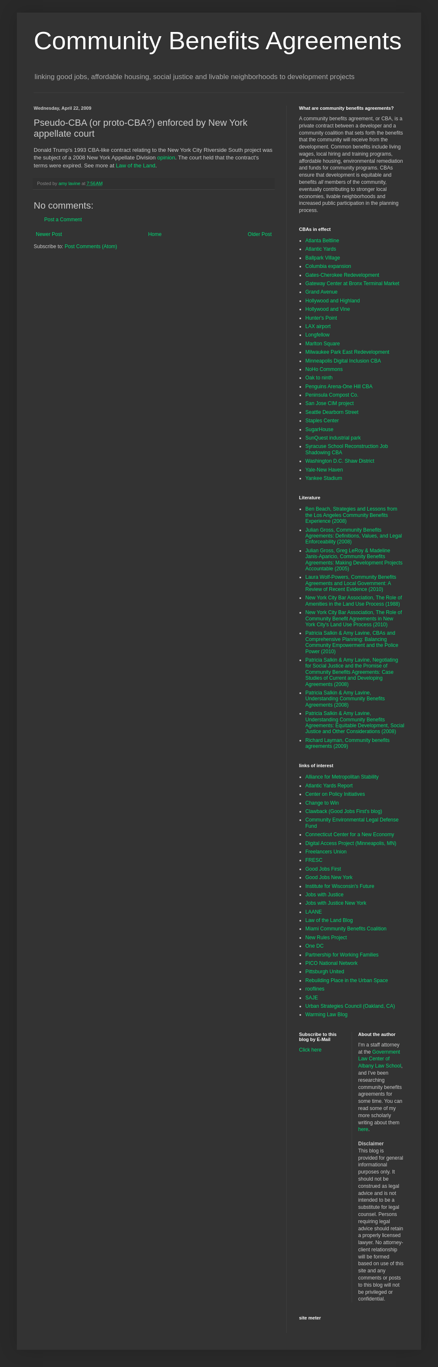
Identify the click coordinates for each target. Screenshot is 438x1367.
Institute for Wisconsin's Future (339, 886)
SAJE (311, 998)
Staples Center (322, 421)
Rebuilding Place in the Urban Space (346, 980)
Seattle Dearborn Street (331, 412)
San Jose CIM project (329, 403)
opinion (166, 157)
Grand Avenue (321, 292)
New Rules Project (326, 937)
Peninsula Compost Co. (331, 395)
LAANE (313, 912)
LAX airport (318, 326)
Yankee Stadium (323, 478)
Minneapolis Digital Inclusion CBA (343, 361)
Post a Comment (63, 220)
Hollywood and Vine (327, 309)
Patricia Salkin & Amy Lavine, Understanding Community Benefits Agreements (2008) (345, 699)
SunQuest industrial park (333, 438)
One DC (314, 946)
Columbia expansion (328, 266)
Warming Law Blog (326, 1014)
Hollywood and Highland (332, 301)
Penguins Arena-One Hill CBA (338, 386)
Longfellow (317, 335)
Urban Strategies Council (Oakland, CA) (350, 1006)
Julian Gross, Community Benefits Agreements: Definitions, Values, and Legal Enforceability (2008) (353, 536)
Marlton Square (322, 344)
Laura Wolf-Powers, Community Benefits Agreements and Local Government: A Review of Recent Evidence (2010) (350, 583)
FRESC (314, 860)
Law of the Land (135, 165)
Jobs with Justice (324, 895)
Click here (310, 1050)
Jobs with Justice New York (335, 903)
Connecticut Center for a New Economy (349, 834)
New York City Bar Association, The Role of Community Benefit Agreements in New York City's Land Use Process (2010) (353, 618)
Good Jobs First (323, 869)
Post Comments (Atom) (90, 246)
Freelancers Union (326, 852)
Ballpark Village (322, 258)
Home (155, 234)
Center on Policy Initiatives (335, 794)
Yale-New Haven (324, 470)
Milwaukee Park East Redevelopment (347, 352)
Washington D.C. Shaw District (339, 461)
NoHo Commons (324, 369)
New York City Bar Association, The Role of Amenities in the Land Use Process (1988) (353, 601)
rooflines (314, 989)
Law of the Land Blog (329, 920)
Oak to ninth (319, 378)
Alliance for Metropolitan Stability (342, 777)
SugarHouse (319, 429)
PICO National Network (331, 963)
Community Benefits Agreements (218, 40)
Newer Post (49, 234)
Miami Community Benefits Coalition (346, 929)
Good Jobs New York (329, 877)
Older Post (260, 234)
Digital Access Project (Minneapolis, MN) (350, 843)
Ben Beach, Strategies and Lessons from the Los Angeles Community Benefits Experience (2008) (351, 515)
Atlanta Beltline (322, 241)
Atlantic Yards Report (329, 786)
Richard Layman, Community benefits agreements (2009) (347, 743)
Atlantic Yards (320, 249)
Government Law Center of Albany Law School (379, 1059)
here (363, 1129)
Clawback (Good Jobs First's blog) (343, 811)
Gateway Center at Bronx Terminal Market (352, 283)
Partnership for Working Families (342, 955)
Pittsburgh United (324, 972)
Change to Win (322, 803)
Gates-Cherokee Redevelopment (342, 275)
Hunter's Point (321, 318)
